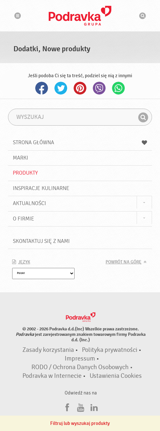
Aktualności (29, 203)
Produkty (25, 173)
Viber (99, 88)
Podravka (80, 15)
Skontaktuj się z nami (41, 241)
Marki (20, 158)
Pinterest (80, 88)
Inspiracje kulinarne (41, 188)
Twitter (60, 88)
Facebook (41, 88)
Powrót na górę (123, 262)
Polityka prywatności (109, 349)
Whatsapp (118, 88)
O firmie (23, 219)
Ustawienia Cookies (116, 375)
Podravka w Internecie (52, 375)
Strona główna (80, 142)
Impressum (80, 358)
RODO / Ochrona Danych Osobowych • (82, 367)
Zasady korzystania (48, 349)
